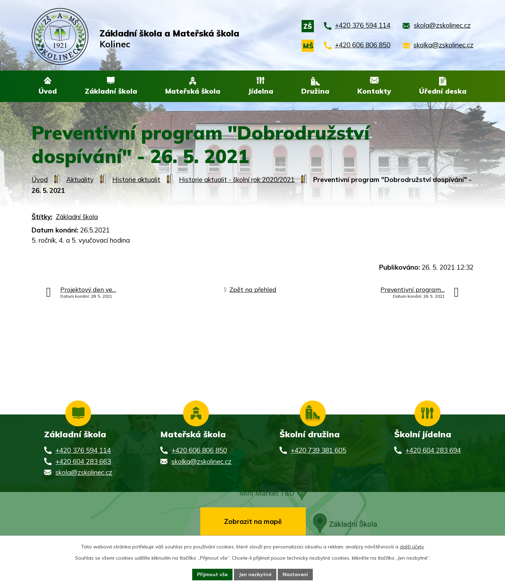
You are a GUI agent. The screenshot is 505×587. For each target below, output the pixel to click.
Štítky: (42, 217)
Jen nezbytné (255, 574)
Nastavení (295, 574)
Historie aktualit (136, 180)
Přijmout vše (212, 574)
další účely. (412, 547)
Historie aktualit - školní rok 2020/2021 (237, 180)
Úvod (40, 180)
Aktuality (80, 180)
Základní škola (77, 217)
